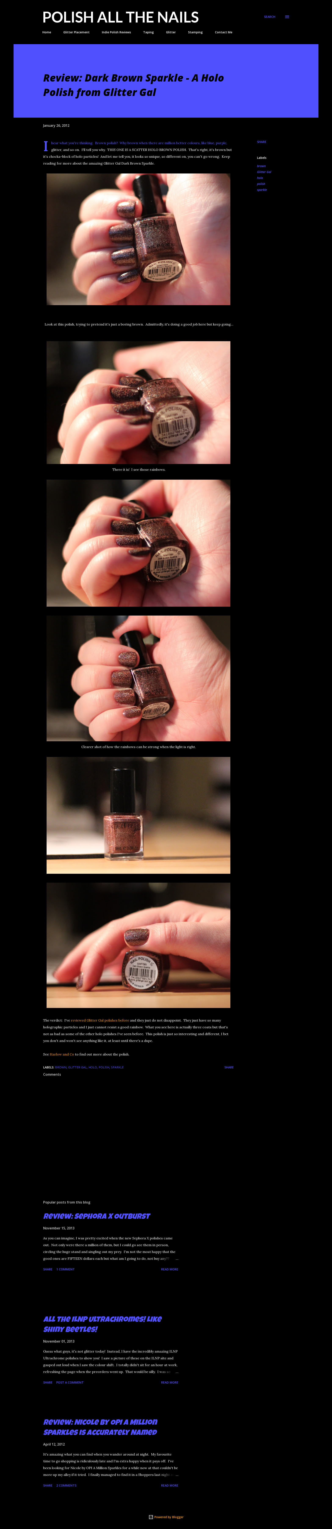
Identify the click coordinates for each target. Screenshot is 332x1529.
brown (261, 166)
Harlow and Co (62, 1054)
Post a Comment (70, 1382)
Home (46, 32)
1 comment (65, 1269)
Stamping (195, 32)
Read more (169, 1269)
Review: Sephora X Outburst (96, 1217)
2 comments (66, 1485)
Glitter (171, 32)
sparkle (262, 190)
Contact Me (223, 32)
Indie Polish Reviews (116, 32)
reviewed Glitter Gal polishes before (100, 1020)
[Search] (269, 16)
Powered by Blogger (166, 1517)
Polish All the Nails (120, 17)
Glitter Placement (76, 32)
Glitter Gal (264, 172)
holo (260, 178)
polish (261, 184)
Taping (148, 32)
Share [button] (261, 142)
